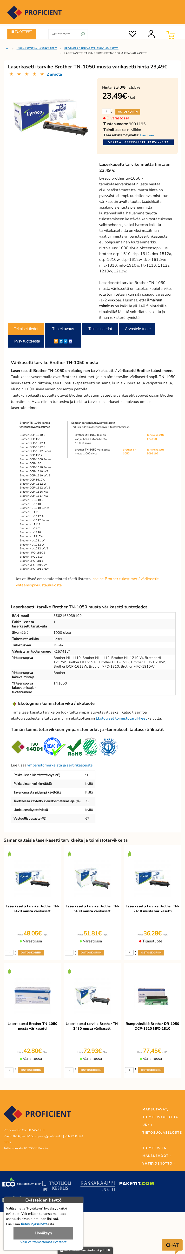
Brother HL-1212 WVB (34, 548)
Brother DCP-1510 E (32, 435)
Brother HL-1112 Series (34, 520)
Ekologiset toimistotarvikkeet (121, 718)
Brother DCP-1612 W (33, 484)
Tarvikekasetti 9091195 (155, 452)
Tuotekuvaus (63, 329)
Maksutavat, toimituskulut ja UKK (85, 1250)
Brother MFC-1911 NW (34, 569)
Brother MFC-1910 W (33, 565)
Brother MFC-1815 (31, 561)
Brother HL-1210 (30, 532)
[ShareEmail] (56, 341)
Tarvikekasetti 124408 (155, 437)
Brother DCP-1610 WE (34, 471)
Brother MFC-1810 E (33, 552)
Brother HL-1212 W (32, 545)
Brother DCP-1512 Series (35, 451)
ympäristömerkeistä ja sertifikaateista (59, 765)
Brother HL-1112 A (32, 516)
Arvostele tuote (138, 329)
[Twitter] (65, 341)
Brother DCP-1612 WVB (35, 487)
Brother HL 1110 (30, 512)
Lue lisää (147, 135)
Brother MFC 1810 (31, 557)
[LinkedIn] (61, 341)
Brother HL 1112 (30, 524)
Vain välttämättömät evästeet (43, 1241)
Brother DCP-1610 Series (35, 467)
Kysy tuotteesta (27, 341)
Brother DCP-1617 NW (34, 496)
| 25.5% (126, 87)
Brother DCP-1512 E (32, 447)
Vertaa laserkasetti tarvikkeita (138, 142)
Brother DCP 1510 (31, 439)
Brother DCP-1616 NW (34, 492)
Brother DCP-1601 (31, 463)
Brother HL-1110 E (31, 500)
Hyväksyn (43, 1233)
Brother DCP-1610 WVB (35, 475)
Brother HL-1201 (30, 528)
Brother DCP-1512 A (33, 443)
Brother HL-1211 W (32, 540)
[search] (83, 32)
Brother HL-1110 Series (34, 508)
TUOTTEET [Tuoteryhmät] (22, 31)
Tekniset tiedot (26, 329)
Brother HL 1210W (31, 536)
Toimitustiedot (100, 329)
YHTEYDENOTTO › (158, 1163)
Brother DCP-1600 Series (35, 459)
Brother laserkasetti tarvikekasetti (91, 48)
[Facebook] (70, 341)
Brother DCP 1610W (32, 479)
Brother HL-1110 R (31, 504)
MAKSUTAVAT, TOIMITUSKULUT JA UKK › (160, 1117)
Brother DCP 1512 (31, 455)
